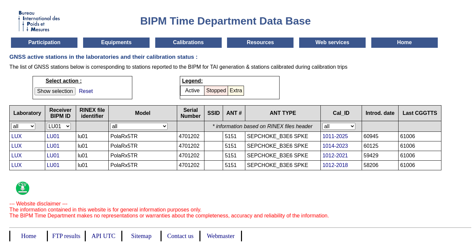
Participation (44, 42)
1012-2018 (335, 165)
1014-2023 (335, 146)
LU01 (53, 136)
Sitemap (141, 235)
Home (404, 42)
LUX (16, 136)
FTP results (66, 235)
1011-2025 (335, 136)
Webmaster (220, 235)
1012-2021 (335, 155)
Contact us (180, 235)
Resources (260, 42)
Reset (86, 91)
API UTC (103, 235)
